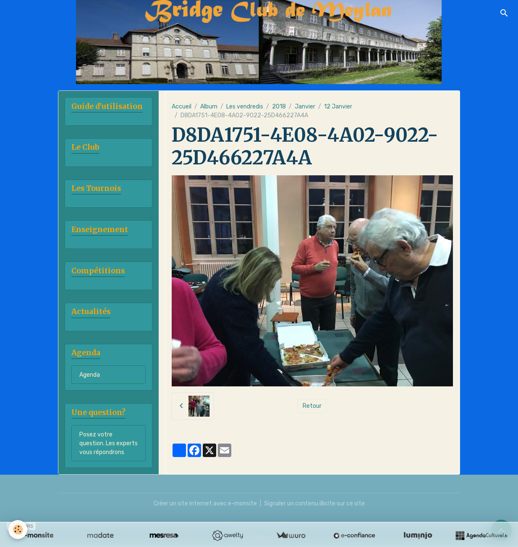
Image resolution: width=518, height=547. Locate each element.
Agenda (89, 374)
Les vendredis (244, 106)
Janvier (305, 106)
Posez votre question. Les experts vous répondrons (108, 443)
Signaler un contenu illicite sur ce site (314, 503)
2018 (279, 106)
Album (208, 106)
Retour (312, 406)
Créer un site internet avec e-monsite (205, 503)
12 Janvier (338, 106)
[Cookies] (17, 529)
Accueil (181, 106)
